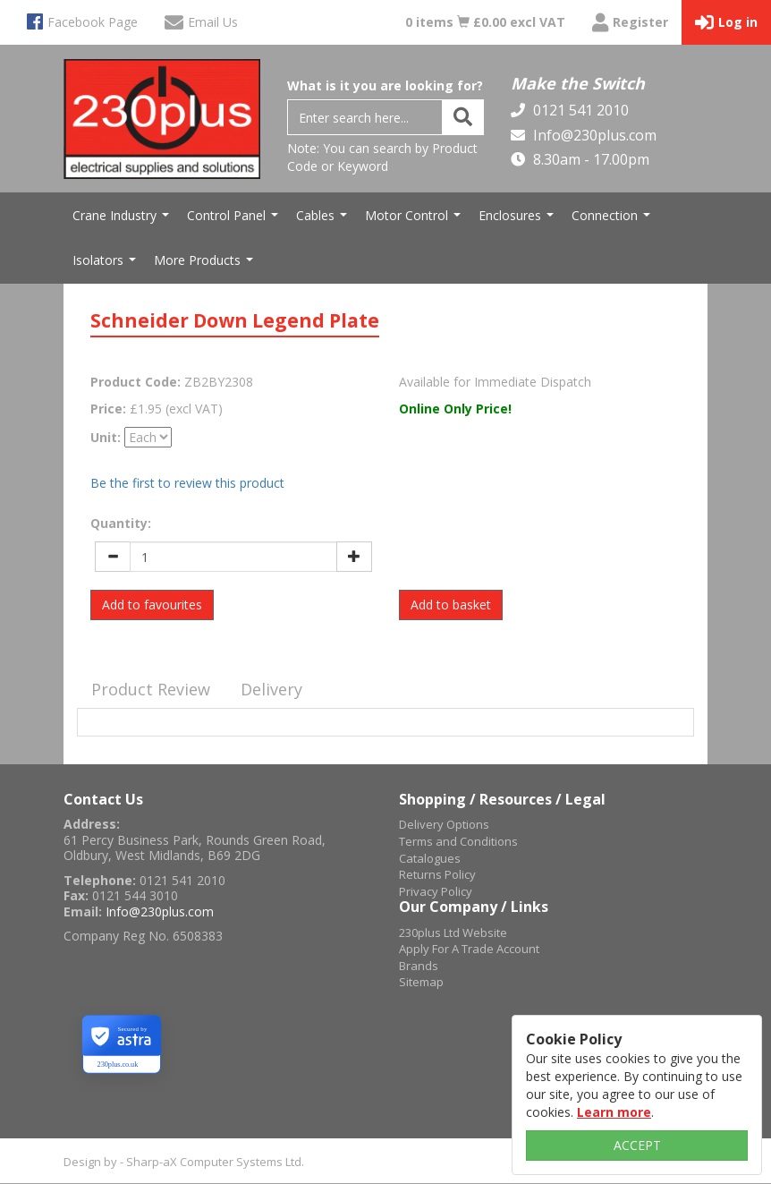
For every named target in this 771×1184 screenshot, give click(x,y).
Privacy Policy (435, 891)
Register (630, 22)
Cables (324, 220)
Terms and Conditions (458, 841)
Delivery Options (444, 824)
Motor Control (415, 220)
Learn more (614, 1111)
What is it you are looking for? (385, 85)
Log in (726, 22)
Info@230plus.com (593, 135)
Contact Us (103, 799)
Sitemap (421, 982)
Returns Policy (437, 874)
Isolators (106, 264)
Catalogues (430, 858)
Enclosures (518, 220)
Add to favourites (152, 604)
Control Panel (235, 220)
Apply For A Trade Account (469, 949)
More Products (206, 264)
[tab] (151, 690)
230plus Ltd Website (453, 932)
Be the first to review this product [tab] (187, 482)
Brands (418, 966)
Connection (613, 220)
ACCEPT (637, 1145)
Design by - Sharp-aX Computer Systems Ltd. (184, 1162)
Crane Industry (123, 220)
